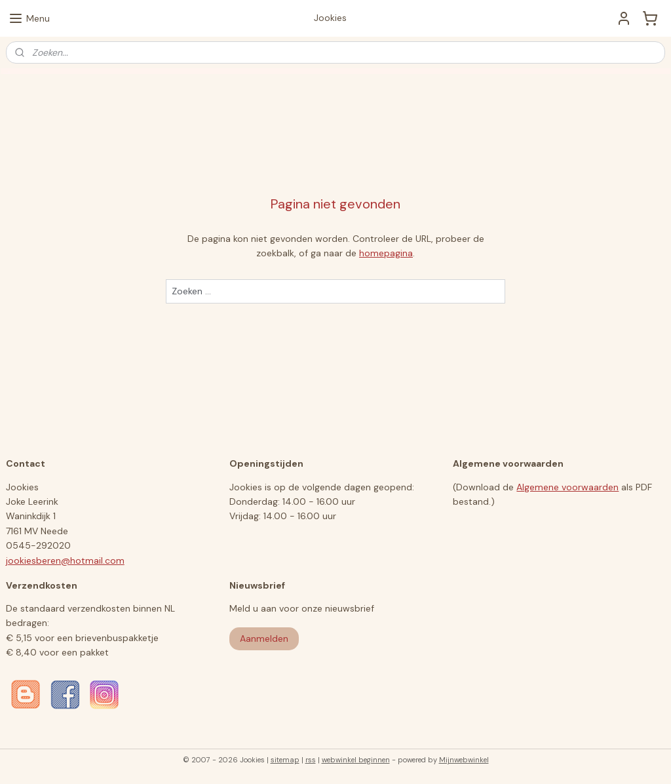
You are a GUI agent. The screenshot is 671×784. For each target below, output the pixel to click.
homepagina (386, 254)
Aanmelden (264, 638)
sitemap (285, 759)
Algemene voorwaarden (567, 487)
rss (310, 759)
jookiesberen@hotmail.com (65, 560)
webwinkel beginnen (356, 759)
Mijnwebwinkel (464, 759)
